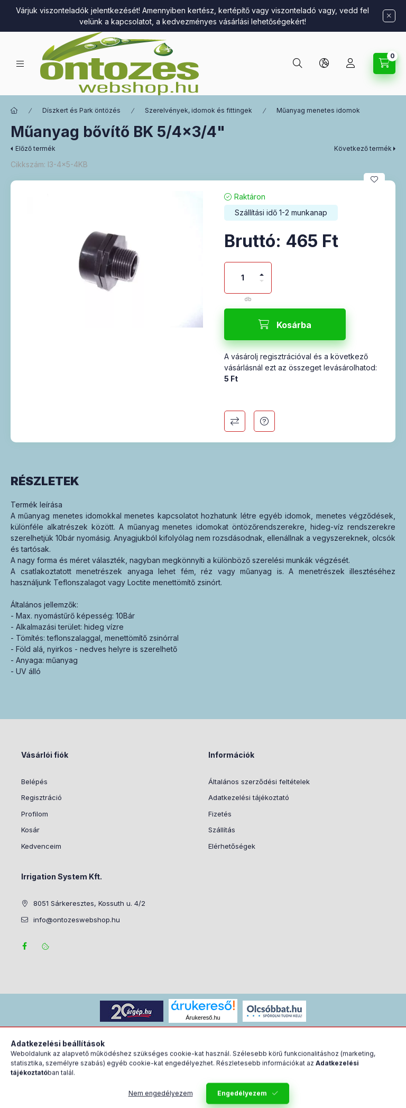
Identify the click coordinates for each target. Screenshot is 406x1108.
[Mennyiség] (242, 277)
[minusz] (261, 285)
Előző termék (35, 148)
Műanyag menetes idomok (318, 110)
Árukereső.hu (203, 1017)
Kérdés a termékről (264, 421)
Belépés (34, 781)
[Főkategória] (14, 110)
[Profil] (350, 63)
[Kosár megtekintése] (384, 63)
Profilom (34, 814)
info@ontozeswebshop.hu (76, 919)
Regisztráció (41, 797)
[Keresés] (297, 63)
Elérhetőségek (231, 846)
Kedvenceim (41, 846)
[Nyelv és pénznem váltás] (324, 63)
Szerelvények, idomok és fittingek (198, 110)
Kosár (30, 829)
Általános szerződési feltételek (259, 781)
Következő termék (363, 148)
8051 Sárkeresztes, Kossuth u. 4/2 (89, 903)
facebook (24, 946)
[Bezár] (389, 16)
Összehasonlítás (234, 421)
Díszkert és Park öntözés (81, 110)
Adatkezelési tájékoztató (248, 797)
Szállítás (221, 829)
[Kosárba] (285, 324)
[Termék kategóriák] (20, 64)
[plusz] (261, 270)
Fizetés (220, 814)
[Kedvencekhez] (374, 179)
